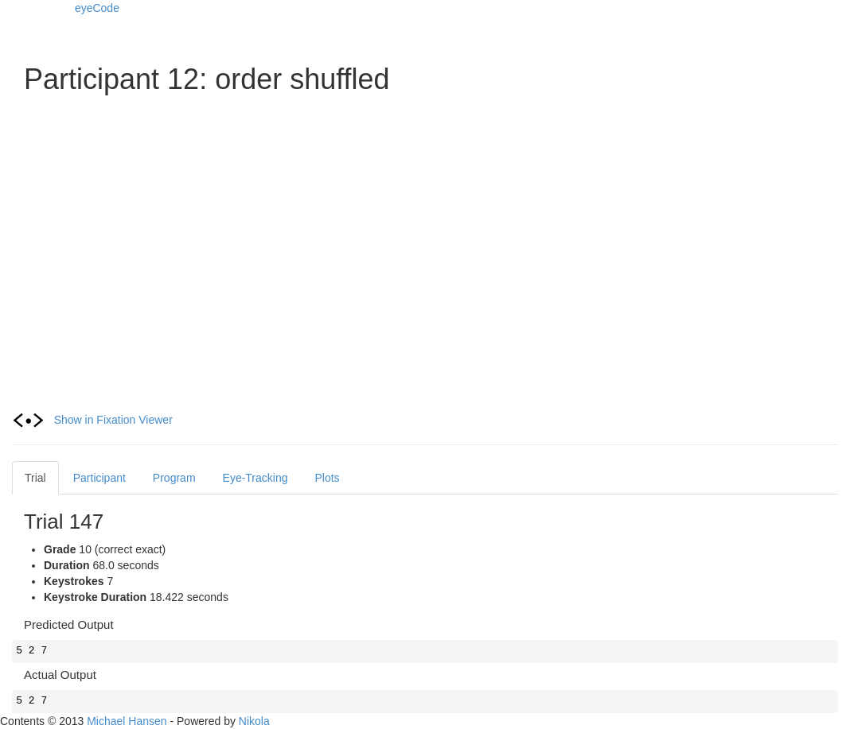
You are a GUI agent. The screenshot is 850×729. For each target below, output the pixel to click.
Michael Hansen (126, 721)
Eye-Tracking (255, 477)
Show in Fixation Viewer (92, 419)
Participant (99, 477)
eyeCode (97, 8)
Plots (327, 477)
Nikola (254, 721)
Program (174, 477)
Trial (35, 477)
